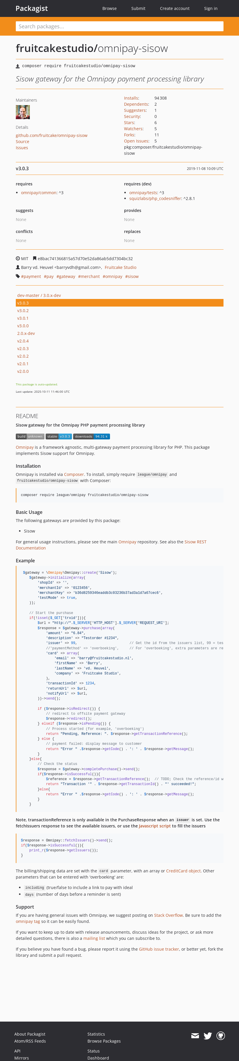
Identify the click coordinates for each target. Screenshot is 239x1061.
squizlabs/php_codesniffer (155, 198)
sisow (133, 276)
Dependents (136, 104)
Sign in (211, 8)
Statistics (96, 1034)
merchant (90, 276)
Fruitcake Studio (120, 267)
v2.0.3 (23, 348)
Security (132, 116)
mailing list (94, 938)
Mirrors (21, 1058)
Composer (74, 474)
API (17, 1051)
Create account (175, 8)
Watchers (133, 128)
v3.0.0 (23, 325)
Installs (131, 98)
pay (50, 276)
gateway (67, 276)
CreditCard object (183, 871)
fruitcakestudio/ (57, 48)
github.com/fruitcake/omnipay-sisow (51, 135)
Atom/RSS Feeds (30, 1041)
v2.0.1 (23, 363)
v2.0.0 (23, 371)
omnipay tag (28, 921)
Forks (129, 135)
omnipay (113, 276)
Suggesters (135, 110)
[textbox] (119, 26)
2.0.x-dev (26, 333)
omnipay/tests (143, 192)
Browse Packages (104, 1041)
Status (93, 1051)
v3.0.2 (23, 310)
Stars (129, 122)
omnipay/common (38, 192)
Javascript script (155, 826)
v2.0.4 (23, 341)
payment (32, 276)
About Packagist (29, 1034)
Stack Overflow (168, 915)
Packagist (32, 8)
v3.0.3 (23, 303)
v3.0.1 (23, 318)
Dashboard (98, 1058)
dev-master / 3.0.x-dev (39, 295)
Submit (138, 8)
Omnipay (25, 447)
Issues (22, 147)
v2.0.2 (23, 356)
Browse (109, 8)
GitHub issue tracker (159, 949)
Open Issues (136, 141)
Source (22, 141)
